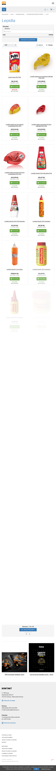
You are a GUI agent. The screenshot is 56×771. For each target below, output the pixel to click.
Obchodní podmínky (7, 737)
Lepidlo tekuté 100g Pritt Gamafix (14, 221)
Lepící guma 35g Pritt (14, 77)
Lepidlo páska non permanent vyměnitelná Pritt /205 (14, 125)
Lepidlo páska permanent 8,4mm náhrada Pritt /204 (41, 125)
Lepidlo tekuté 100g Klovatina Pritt (41, 173)
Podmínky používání (7, 753)
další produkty (29, 629)
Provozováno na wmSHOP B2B (10, 761)
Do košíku (16, 86)
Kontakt (4, 742)
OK (36, 769)
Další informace (45, 769)
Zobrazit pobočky (10, 723)
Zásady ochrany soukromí (9, 740)
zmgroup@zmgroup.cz (12, 710)
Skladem (7, 28)
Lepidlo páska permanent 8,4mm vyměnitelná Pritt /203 (14, 173)
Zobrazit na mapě (9, 700)
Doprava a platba (7, 735)
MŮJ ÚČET (47, 9)
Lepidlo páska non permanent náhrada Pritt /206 (41, 77)
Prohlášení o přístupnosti (9, 755)
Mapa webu (5, 746)
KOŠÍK (53, 9)
